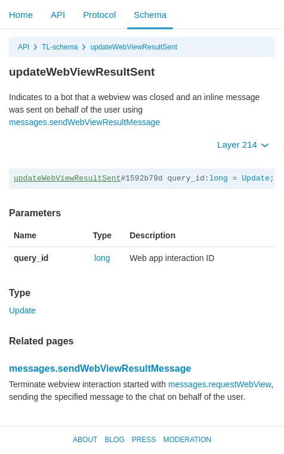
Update (256, 178)
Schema (150, 15)
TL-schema (60, 47)
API (58, 15)
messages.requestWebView (219, 384)
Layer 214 (243, 144)
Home (21, 15)
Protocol (99, 15)
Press (144, 440)
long (218, 178)
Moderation (187, 440)
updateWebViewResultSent (133, 47)
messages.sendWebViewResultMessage (84, 122)
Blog (114, 440)
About (85, 440)
